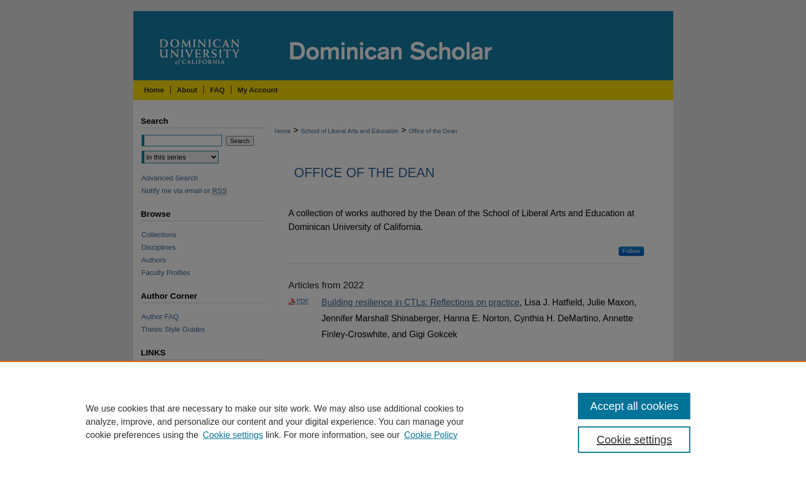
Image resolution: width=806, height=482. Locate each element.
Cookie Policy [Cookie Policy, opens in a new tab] (431, 435)
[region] (403, 421)
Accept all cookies (634, 406)
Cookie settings (233, 435)
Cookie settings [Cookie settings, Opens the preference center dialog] (634, 440)
